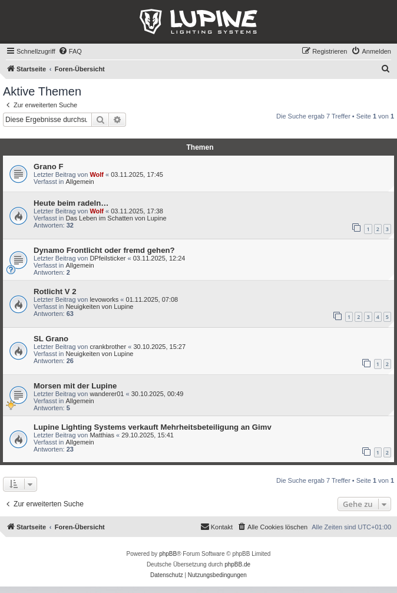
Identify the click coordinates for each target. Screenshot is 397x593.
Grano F (49, 166)
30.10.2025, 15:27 (159, 346)
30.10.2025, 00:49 (157, 393)
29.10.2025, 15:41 (147, 435)
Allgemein (79, 181)
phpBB (168, 554)
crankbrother (108, 346)
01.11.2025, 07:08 (152, 299)
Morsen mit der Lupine (75, 385)
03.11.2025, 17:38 (137, 211)
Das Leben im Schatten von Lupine (115, 218)
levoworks (104, 299)
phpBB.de (237, 564)
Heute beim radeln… (71, 203)
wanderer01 (107, 393)
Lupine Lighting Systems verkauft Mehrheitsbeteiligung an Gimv (153, 427)
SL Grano (51, 338)
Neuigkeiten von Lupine (99, 306)
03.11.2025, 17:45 (137, 174)
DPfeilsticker (107, 258)
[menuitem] (70, 51)
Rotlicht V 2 (55, 291)
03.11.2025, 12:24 (159, 258)
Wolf (97, 174)
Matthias (102, 435)
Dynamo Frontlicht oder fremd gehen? (104, 250)
